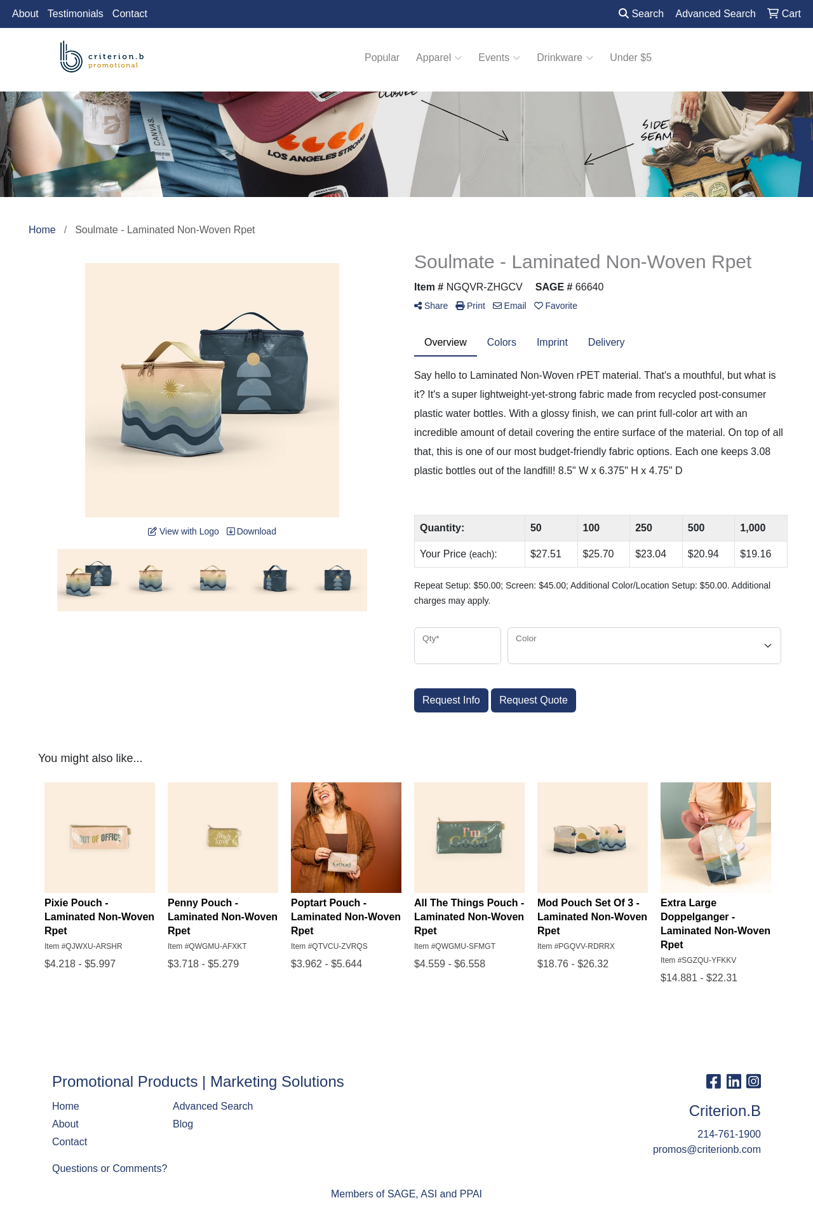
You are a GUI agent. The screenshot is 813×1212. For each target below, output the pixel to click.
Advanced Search (213, 1106)
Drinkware (565, 57)
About (25, 13)
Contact (129, 13)
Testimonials (76, 13)
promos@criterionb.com (707, 1149)
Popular (382, 57)
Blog (183, 1124)
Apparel (439, 57)
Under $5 (631, 57)
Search (641, 13)
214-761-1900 (729, 1134)
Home (65, 1106)
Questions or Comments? (109, 1168)
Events (499, 57)
